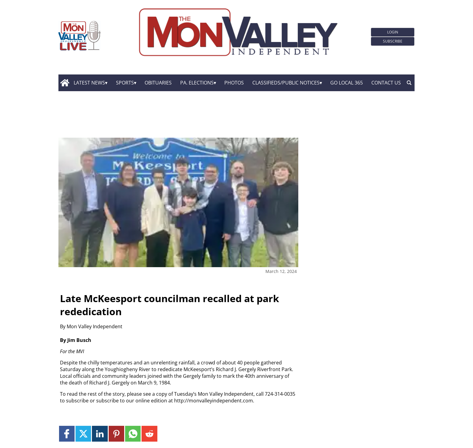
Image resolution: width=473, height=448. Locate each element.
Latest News (89, 82)
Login (392, 32)
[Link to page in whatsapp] (133, 433)
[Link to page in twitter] (83, 433)
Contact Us (386, 82)
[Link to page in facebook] (67, 433)
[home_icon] (64, 82)
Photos (234, 82)
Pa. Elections (197, 82)
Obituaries (158, 82)
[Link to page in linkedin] (99, 433)
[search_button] (409, 82)
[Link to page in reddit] (149, 433)
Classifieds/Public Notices (286, 82)
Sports (125, 82)
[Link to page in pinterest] (116, 433)
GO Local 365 (346, 82)
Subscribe (392, 41)
